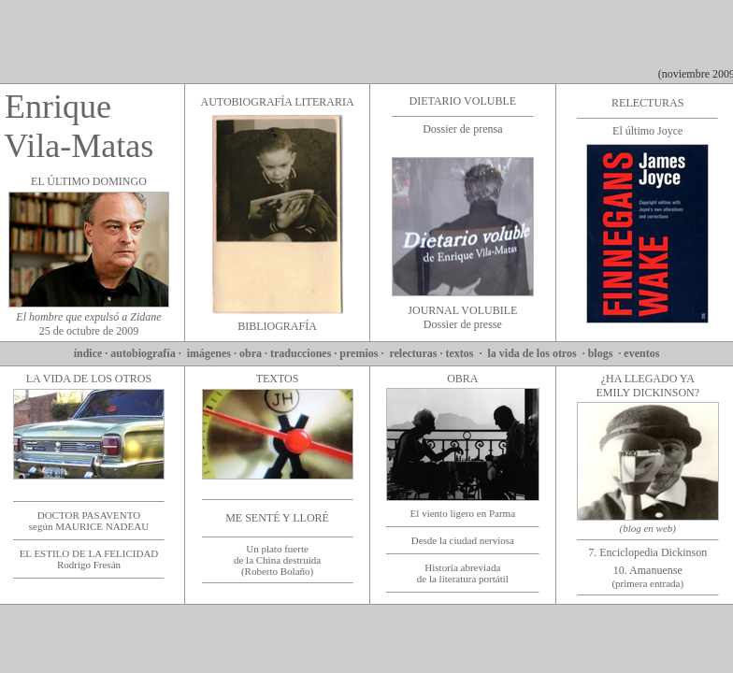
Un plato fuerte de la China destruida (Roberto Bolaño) (277, 560)
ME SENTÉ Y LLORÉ (277, 517)
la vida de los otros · (538, 353)
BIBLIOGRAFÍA (277, 326)
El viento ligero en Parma (462, 513)
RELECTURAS (647, 102)
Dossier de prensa (462, 129)
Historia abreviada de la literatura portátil (463, 573)
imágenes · (211, 353)
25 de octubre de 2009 (88, 323)
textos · (467, 353)
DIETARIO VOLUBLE (463, 100)
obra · (254, 353)
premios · (362, 353)
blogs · (606, 353)
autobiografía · (146, 353)
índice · (91, 353)
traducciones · (304, 353)
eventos (643, 353)
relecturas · (415, 353)
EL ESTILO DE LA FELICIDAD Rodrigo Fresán (89, 559)
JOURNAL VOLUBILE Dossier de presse (462, 317)
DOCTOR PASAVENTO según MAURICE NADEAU (89, 520)
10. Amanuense (647, 576)
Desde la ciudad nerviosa (462, 540)
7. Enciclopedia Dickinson (647, 552)
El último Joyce (647, 130)
